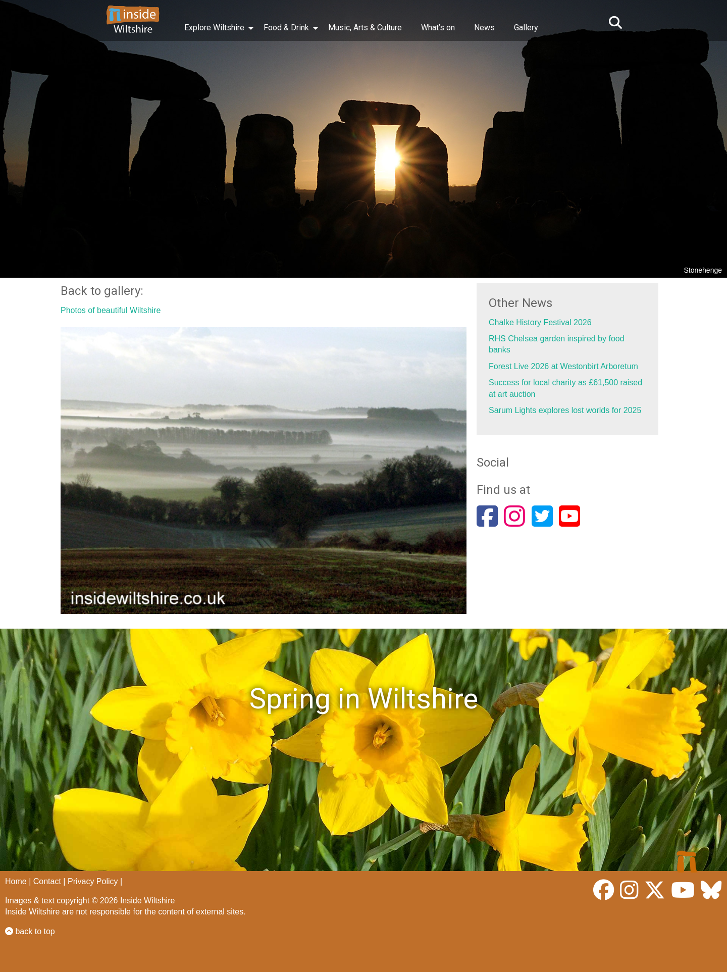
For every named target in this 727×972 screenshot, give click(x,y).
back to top (30, 931)
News (484, 27)
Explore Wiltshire (214, 27)
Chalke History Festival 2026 (540, 322)
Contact (47, 881)
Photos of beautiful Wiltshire (111, 310)
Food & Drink (286, 27)
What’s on (438, 27)
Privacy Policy (93, 881)
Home (16, 881)
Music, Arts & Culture (365, 27)
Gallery (526, 27)
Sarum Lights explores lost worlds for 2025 (565, 410)
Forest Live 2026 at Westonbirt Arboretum (563, 366)
